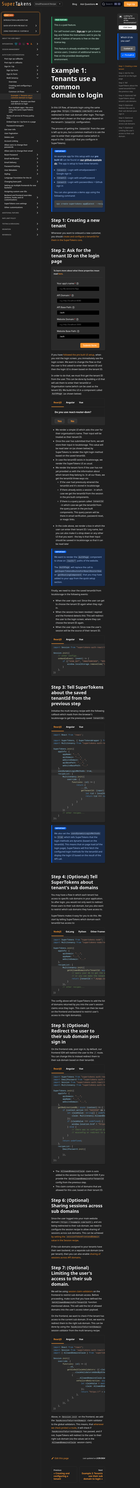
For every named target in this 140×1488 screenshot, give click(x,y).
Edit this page (60, 1458)
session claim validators (80, 1291)
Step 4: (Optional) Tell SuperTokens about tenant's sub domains (127, 98)
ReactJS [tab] (58, 402)
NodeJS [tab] (57, 931)
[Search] (111, 4)
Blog (74, 4)
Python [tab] (82, 931)
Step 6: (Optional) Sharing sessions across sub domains (127, 121)
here (60, 273)
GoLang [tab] (70, 931)
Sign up (81, 31)
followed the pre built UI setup (78, 354)
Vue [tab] (81, 402)
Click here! (127, 27)
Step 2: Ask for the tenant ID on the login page (128, 76)
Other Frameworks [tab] (101, 931)
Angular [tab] (70, 402)
